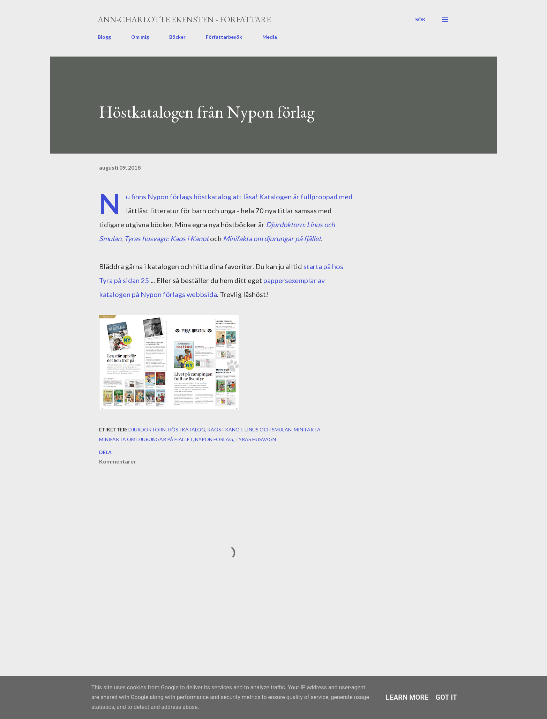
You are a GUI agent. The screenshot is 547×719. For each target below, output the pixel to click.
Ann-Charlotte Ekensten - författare (184, 19)
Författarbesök (224, 37)
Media (269, 37)
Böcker (177, 37)
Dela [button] (105, 452)
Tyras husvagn (255, 439)
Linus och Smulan (268, 429)
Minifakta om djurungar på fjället (272, 238)
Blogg (104, 37)
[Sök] (420, 19)
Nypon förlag (214, 439)
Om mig (140, 37)
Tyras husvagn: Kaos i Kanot (166, 238)
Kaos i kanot (224, 429)
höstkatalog (186, 429)
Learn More (407, 697)
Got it (446, 697)
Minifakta (307, 429)
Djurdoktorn (147, 429)
